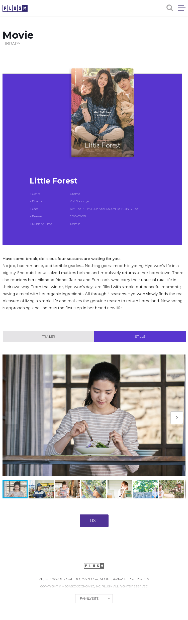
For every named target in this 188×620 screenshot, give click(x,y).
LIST (94, 520)
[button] (176, 417)
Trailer (48, 336)
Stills (140, 336)
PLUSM (15, 8)
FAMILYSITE (89, 598)
